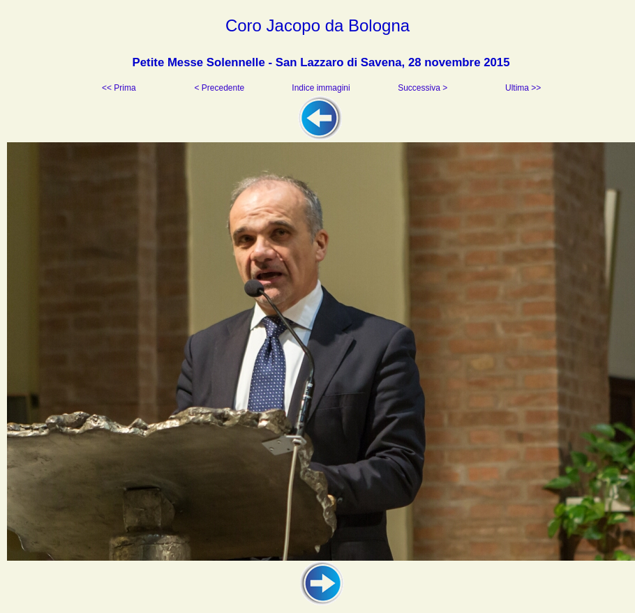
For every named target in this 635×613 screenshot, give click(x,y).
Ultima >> (522, 88)
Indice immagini (321, 88)
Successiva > (421, 88)
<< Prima (120, 88)
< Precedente (220, 88)
